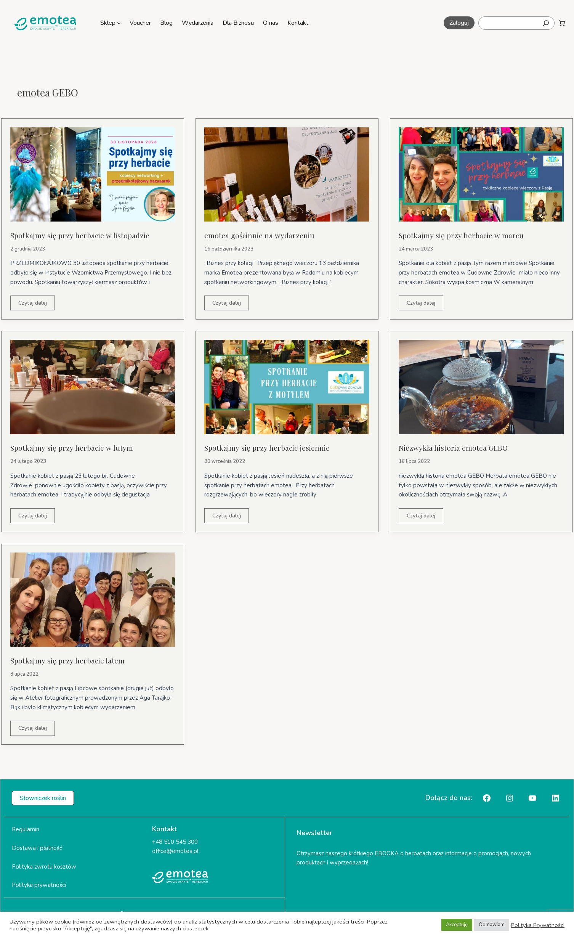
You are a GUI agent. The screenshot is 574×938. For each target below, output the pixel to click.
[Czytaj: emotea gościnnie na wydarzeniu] (286, 174)
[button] (459, 22)
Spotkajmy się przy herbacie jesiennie (269, 448)
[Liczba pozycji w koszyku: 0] (561, 22)
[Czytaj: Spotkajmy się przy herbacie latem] (92, 600)
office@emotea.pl (175, 852)
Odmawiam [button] (492, 924)
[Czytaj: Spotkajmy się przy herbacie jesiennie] (286, 387)
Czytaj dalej (34, 304)
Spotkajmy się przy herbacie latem (69, 661)
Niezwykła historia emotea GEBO (456, 448)
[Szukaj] (546, 23)
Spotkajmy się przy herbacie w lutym (73, 448)
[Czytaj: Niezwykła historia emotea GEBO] (481, 387)
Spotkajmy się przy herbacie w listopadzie (82, 235)
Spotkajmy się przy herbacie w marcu (463, 235)
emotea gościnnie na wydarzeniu (261, 235)
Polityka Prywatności (537, 925)
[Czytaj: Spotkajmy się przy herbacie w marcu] (481, 174)
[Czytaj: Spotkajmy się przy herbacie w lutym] (92, 387)
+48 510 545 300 (175, 843)
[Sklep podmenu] (119, 23)
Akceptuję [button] (457, 924)
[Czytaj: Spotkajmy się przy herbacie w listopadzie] (92, 174)
